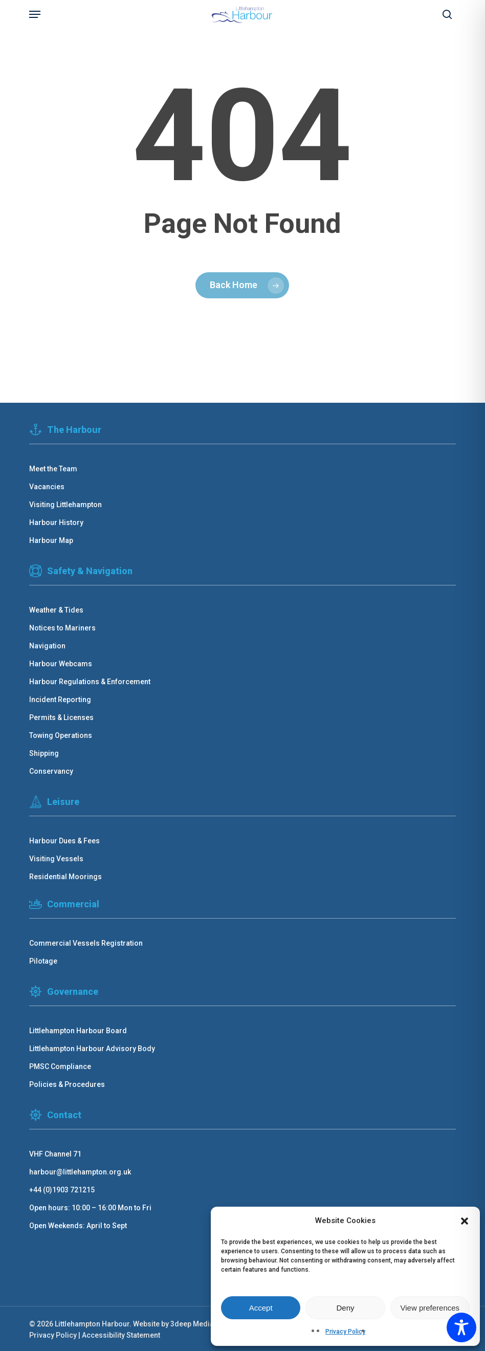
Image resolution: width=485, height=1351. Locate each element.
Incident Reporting (60, 699)
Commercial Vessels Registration (86, 943)
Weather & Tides (56, 610)
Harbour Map (51, 540)
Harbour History (56, 522)
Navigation (47, 646)
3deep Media (192, 1324)
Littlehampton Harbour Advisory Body (92, 1048)
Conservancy (51, 771)
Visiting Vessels (56, 859)
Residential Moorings (65, 877)
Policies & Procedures (67, 1084)
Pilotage (43, 961)
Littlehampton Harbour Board (78, 1031)
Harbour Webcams (60, 664)
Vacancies (46, 487)
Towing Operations (60, 735)
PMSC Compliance (60, 1066)
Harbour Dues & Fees (64, 841)
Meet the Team (53, 469)
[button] (464, 1221)
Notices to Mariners (62, 628)
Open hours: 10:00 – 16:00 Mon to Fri (90, 1208)
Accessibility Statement (121, 1335)
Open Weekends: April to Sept (78, 1226)
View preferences (430, 1307)
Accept (261, 1307)
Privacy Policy (345, 1331)
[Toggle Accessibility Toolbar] (461, 1327)
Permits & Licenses (61, 717)
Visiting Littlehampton (65, 504)
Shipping (44, 753)
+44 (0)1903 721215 (62, 1190)
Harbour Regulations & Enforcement (89, 682)
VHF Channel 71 (55, 1154)
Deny (345, 1307)
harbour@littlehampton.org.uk (80, 1172)
